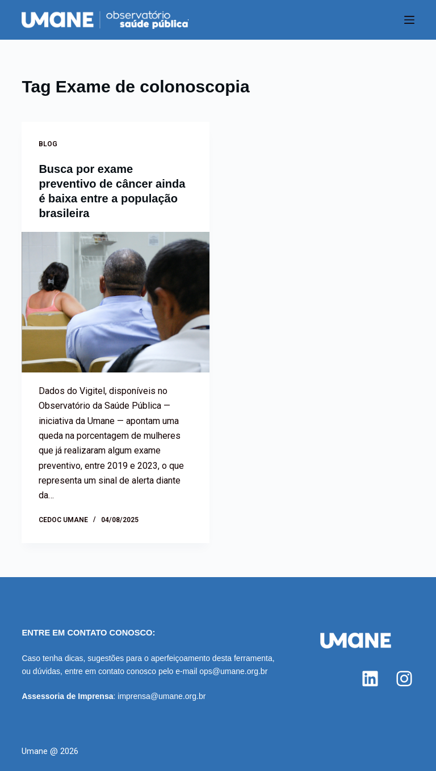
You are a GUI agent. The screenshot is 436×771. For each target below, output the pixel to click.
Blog (48, 144)
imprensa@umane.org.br (162, 696)
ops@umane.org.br (233, 671)
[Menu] (409, 20)
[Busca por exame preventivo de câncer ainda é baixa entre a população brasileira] (115, 302)
